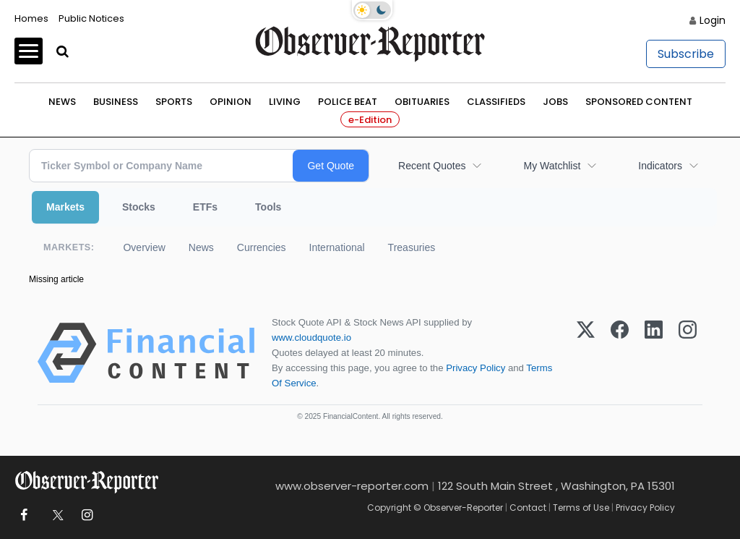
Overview (144, 247)
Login (713, 20)
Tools (268, 207)
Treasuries (412, 247)
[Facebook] (619, 353)
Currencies (261, 247)
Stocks (138, 207)
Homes (31, 18)
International (337, 247)
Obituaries (422, 102)
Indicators (660, 165)
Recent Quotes (431, 165)
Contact (527, 507)
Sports (173, 102)
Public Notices (91, 18)
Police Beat (347, 102)
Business (115, 102)
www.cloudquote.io (311, 337)
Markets (65, 207)
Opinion (230, 102)
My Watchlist (551, 165)
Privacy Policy (475, 367)
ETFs (205, 207)
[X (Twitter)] (586, 353)
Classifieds (496, 102)
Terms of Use (581, 507)
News (62, 102)
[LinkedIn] (653, 353)
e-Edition (370, 120)
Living (285, 102)
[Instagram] (687, 353)
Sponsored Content (638, 102)
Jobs (555, 102)
